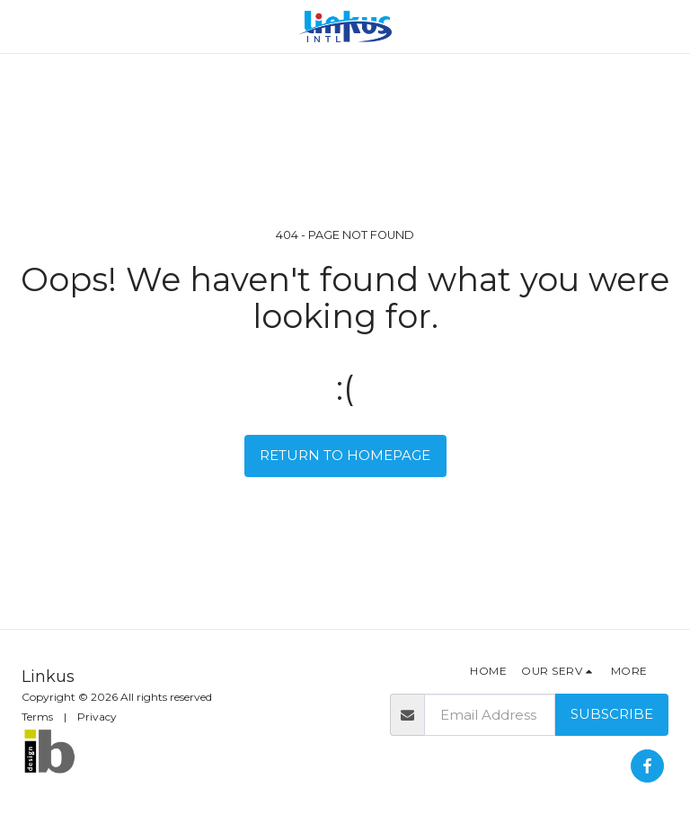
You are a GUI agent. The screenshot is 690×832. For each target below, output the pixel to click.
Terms (37, 716)
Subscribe (612, 713)
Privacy (97, 716)
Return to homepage (345, 455)
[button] (19, 26)
